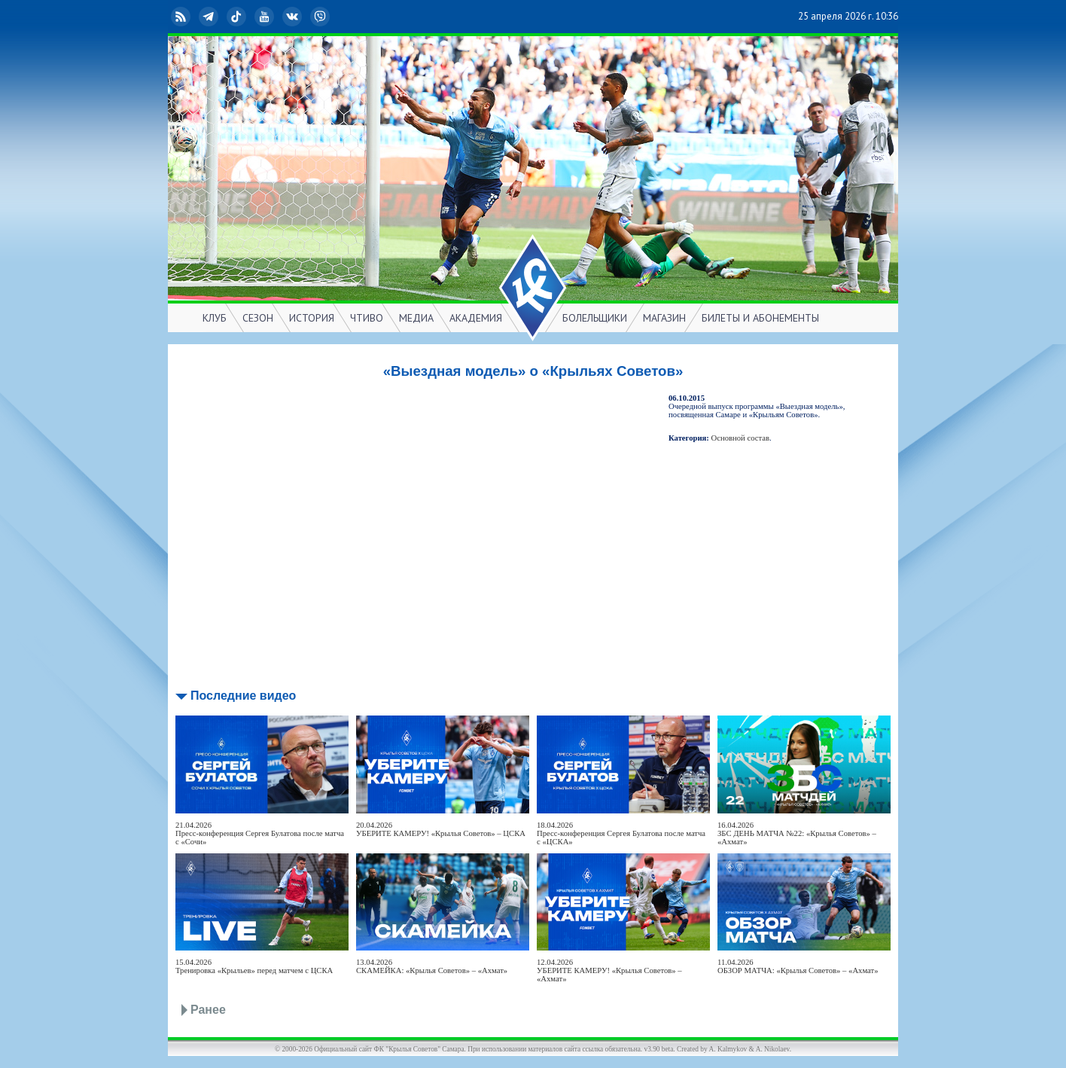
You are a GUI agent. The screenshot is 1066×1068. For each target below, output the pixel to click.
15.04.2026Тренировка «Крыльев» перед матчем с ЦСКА (254, 966)
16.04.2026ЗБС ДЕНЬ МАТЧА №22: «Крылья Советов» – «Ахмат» (796, 833)
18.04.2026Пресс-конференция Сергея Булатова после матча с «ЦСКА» (621, 833)
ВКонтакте (293, 16)
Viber (321, 16)
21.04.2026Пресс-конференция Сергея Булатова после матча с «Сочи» (259, 833)
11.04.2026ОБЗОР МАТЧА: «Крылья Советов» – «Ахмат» (798, 966)
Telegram (210, 16)
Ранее (208, 1009)
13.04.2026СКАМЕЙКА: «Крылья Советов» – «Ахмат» (431, 966)
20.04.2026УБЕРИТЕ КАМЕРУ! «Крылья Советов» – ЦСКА (440, 829)
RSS (182, 16)
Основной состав (740, 438)
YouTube (265, 16)
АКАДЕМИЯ (475, 318)
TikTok (238, 16)
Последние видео (243, 695)
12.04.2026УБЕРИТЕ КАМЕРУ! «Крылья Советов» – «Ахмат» (609, 970)
